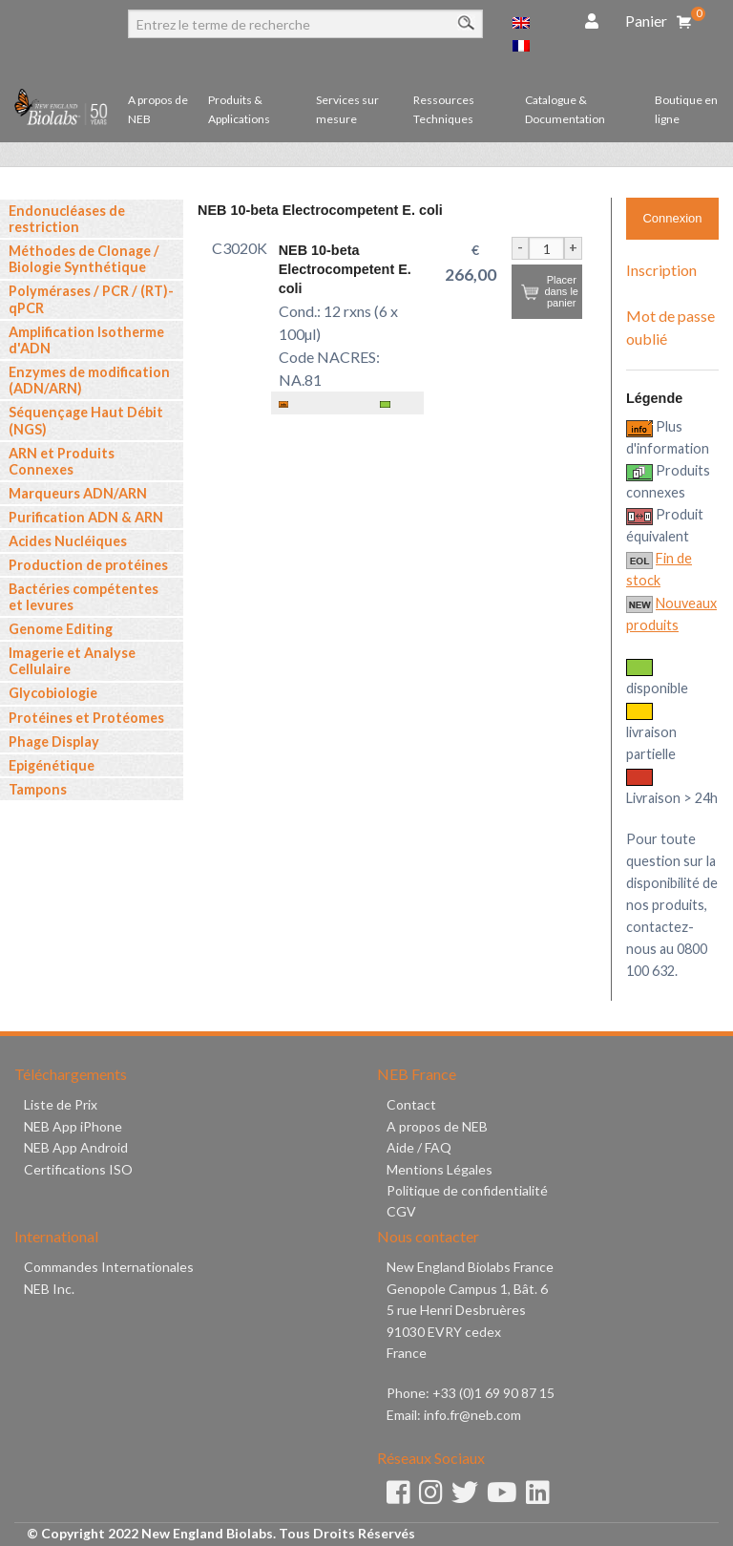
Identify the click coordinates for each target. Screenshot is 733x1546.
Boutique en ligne (686, 109)
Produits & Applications (239, 109)
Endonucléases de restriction (67, 218)
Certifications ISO (78, 1169)
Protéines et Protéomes (86, 717)
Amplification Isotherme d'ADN (86, 340)
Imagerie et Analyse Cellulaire (72, 661)
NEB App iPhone (73, 1126)
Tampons (38, 789)
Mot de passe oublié (670, 327)
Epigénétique (51, 765)
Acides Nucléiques (68, 541)
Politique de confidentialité (467, 1190)
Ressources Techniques (443, 109)
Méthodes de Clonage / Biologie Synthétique (84, 259)
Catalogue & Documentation (565, 109)
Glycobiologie (53, 693)
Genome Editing (61, 629)
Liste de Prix (60, 1104)
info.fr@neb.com (472, 1415)
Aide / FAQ (419, 1147)
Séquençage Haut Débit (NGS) (86, 420)
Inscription (661, 270)
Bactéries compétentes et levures (83, 597)
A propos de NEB (158, 109)
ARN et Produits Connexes (62, 461)
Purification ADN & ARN (86, 517)
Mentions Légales (439, 1169)
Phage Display (54, 741)
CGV (401, 1211)
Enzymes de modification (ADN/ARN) (89, 380)
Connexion (672, 218)
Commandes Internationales (109, 1267)
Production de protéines (88, 565)
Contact (411, 1104)
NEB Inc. (49, 1289)
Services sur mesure (347, 109)
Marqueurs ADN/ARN (78, 493)
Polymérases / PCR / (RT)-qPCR (91, 299)
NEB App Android (76, 1147)
